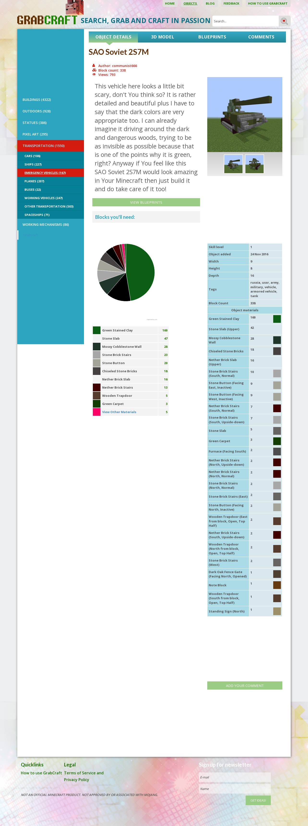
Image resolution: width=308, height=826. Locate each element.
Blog (210, 3)
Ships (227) (32, 164)
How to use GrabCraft (268, 3)
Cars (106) (32, 156)
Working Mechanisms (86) (46, 224)
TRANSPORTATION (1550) (44, 145)
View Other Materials (119, 412)
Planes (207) (34, 181)
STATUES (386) (35, 122)
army (274, 282)
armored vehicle (263, 291)
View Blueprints (146, 202)
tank (254, 296)
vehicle (270, 287)
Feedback (232, 3)
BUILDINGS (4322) (37, 99)
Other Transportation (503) (48, 206)
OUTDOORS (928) (37, 111)
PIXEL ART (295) (35, 134)
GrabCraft (30, 235)
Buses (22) (32, 189)
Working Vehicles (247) (43, 198)
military (256, 287)
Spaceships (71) (36, 215)
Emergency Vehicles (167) (45, 173)
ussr (265, 282)
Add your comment (245, 685)
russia (255, 282)
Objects (191, 3)
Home (170, 3)
